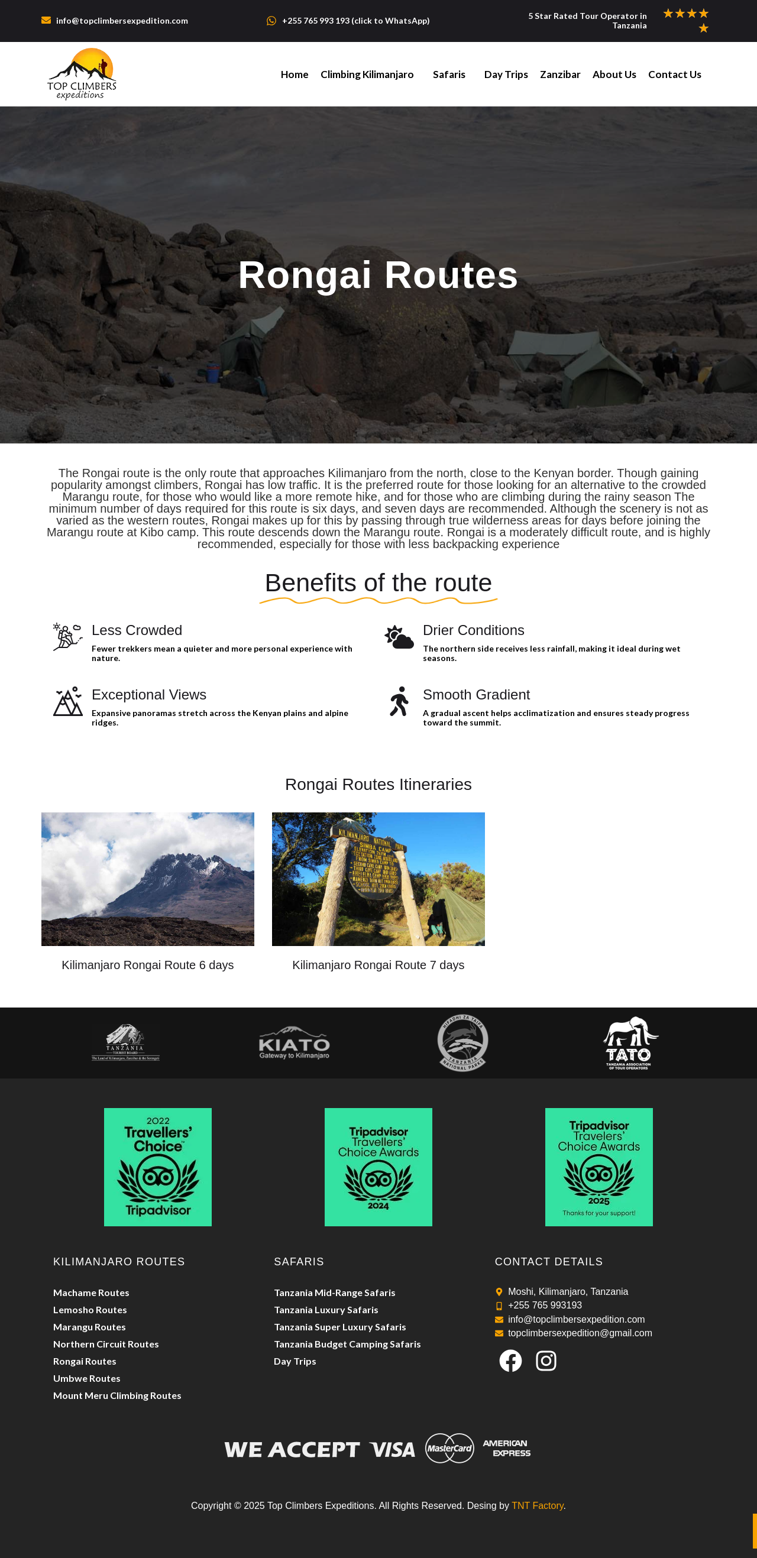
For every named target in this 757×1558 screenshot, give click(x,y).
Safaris (449, 74)
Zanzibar (560, 74)
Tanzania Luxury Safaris (326, 1309)
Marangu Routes (89, 1326)
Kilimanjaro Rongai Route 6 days (148, 964)
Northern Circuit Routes (106, 1343)
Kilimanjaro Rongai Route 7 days (378, 964)
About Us (614, 74)
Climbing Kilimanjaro (367, 74)
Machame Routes (91, 1292)
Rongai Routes (85, 1360)
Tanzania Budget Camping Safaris (347, 1343)
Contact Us (674, 74)
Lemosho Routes (90, 1309)
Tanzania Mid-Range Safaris (335, 1292)
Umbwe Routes (87, 1378)
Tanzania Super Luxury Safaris (340, 1326)
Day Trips (506, 74)
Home (295, 74)
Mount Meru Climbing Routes (117, 1395)
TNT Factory (537, 1506)
